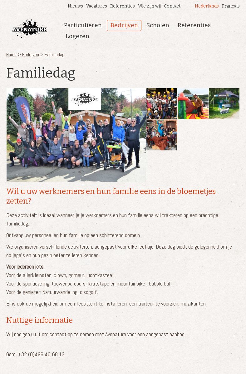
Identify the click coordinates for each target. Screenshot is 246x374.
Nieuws (75, 6)
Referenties (122, 6)
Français (231, 6)
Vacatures (96, 6)
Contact (172, 6)
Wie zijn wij (149, 6)
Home (11, 54)
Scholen (157, 25)
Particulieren (83, 25)
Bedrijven (124, 25)
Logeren (77, 36)
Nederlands (207, 6)
